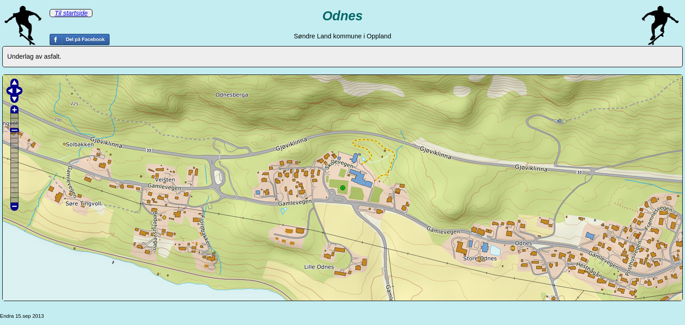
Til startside (71, 13)
